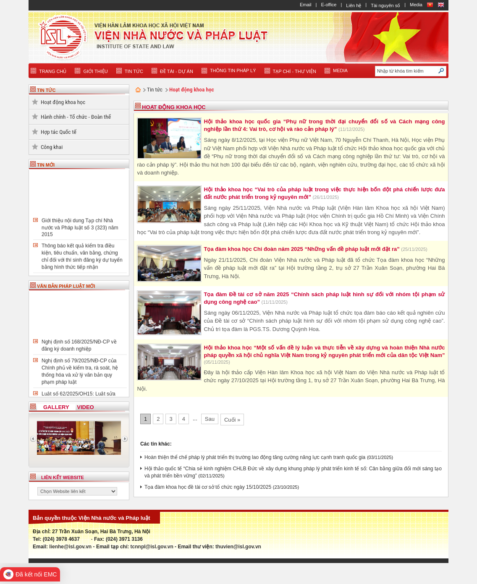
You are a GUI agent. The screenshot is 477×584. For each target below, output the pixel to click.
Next (125, 439)
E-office (328, 4)
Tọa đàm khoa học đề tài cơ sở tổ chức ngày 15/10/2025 (207, 487)
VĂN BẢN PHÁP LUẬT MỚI (66, 286)
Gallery (56, 407)
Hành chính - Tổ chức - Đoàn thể (76, 117)
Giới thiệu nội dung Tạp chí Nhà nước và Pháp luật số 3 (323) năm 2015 (80, 229)
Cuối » (232, 420)
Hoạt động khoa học (63, 102)
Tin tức (154, 89)
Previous (33, 439)
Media (416, 4)
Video (85, 407)
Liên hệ (353, 5)
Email (306, 4)
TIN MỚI (46, 164)
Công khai (52, 147)
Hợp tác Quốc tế (58, 132)
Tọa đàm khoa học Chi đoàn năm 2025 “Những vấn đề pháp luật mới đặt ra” (302, 249)
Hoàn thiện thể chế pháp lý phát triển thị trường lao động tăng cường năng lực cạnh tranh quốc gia (254, 457)
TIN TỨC (46, 90)
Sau (210, 419)
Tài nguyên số (385, 5)
